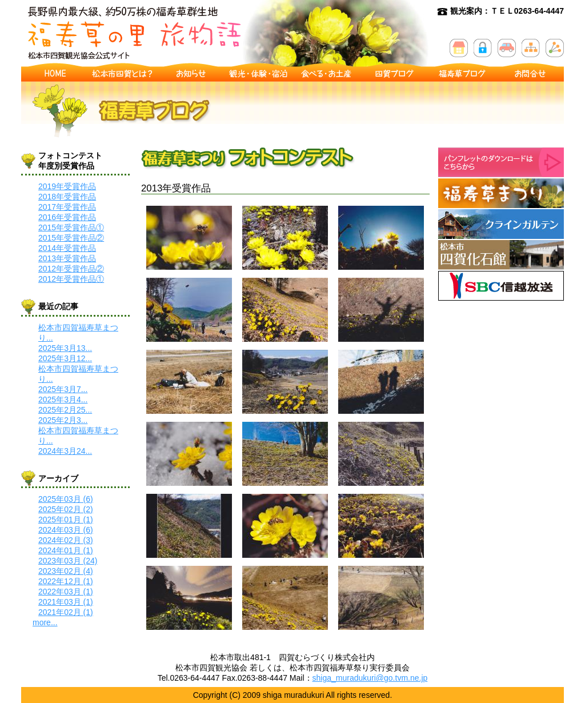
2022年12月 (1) (65, 581)
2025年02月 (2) (65, 509)
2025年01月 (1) (65, 519)
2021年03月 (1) (65, 601)
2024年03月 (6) (65, 529)
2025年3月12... (65, 358)
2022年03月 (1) (65, 591)
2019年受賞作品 (67, 186)
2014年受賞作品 (67, 248)
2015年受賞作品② (71, 237)
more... (45, 622)
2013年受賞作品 (67, 258)
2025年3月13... (65, 348)
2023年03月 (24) (68, 560)
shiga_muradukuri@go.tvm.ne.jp (370, 677)
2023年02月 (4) (65, 571)
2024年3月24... (65, 451)
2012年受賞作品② (71, 268)
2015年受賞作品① (71, 227)
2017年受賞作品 (67, 206)
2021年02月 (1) (65, 612)
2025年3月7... (62, 389)
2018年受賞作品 (67, 196)
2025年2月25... (65, 409)
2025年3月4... (62, 399)
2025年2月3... (62, 420)
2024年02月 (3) (65, 540)
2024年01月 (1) (65, 550)
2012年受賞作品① (71, 278)
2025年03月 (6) (65, 499)
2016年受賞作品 (67, 217)
